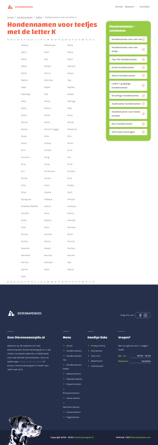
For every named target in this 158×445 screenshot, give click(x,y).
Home (119, 6)
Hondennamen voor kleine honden (128, 113)
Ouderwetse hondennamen (128, 103)
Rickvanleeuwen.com (140, 437)
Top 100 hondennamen (128, 59)
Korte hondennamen (128, 67)
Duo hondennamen (128, 123)
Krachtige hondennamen (128, 95)
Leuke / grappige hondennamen (128, 85)
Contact (145, 6)
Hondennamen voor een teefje (128, 49)
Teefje (39, 17)
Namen (131, 6)
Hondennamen (25, 17)
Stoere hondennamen (128, 75)
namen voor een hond (30, 361)
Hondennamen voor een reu (128, 39)
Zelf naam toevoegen (128, 132)
